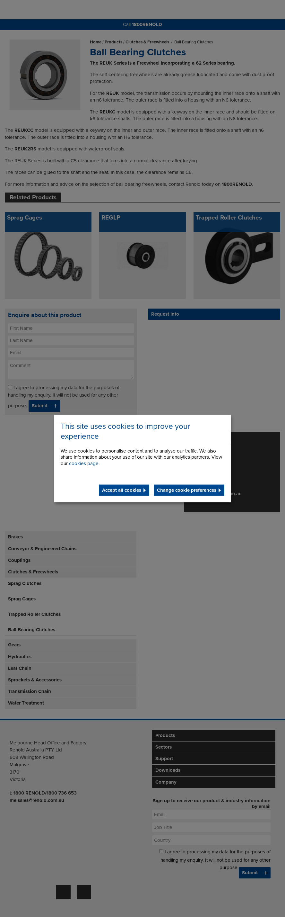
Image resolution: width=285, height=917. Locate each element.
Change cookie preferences (186, 490)
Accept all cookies (121, 490)
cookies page (84, 463)
